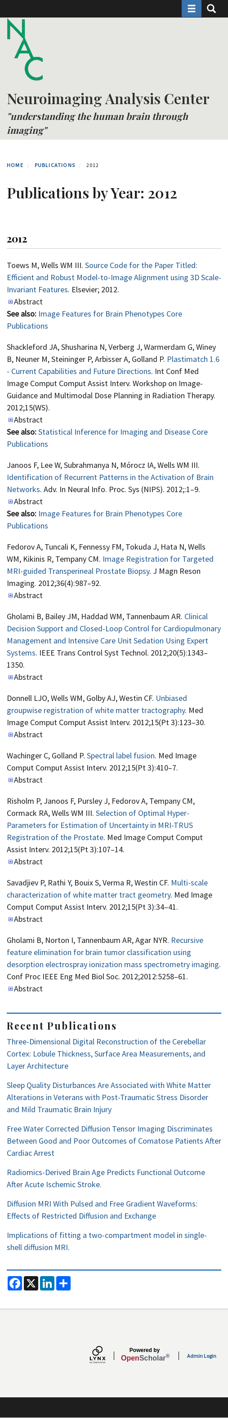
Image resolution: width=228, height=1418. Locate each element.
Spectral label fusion (121, 755)
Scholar (144, 1355)
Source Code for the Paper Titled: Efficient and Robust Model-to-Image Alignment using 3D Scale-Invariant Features (114, 277)
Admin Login (201, 1355)
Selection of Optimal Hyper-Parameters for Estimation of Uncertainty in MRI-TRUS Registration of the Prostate (100, 825)
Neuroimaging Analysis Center (108, 98)
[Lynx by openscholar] (105, 1356)
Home (15, 165)
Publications (55, 165)
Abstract (28, 301)
